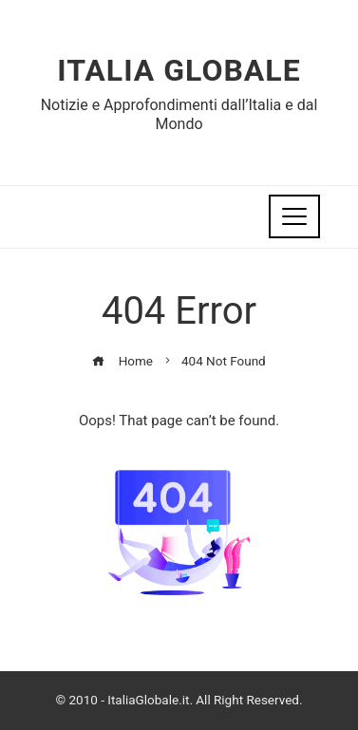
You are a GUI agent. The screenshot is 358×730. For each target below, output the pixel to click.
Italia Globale (178, 70)
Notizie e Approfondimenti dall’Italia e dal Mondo (179, 114)
